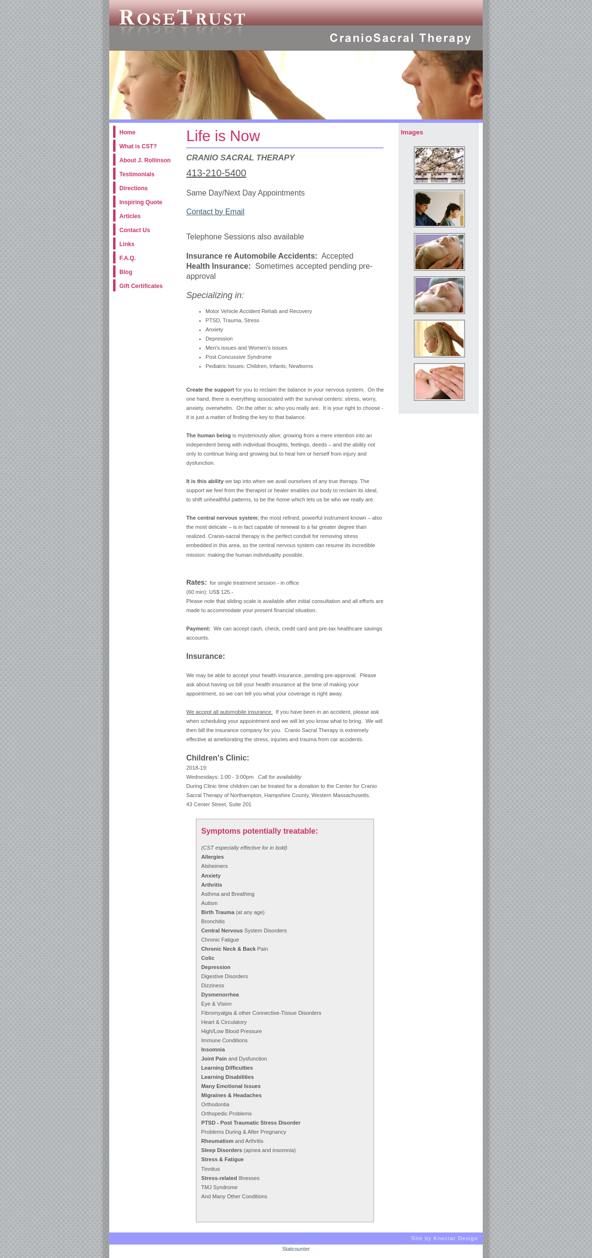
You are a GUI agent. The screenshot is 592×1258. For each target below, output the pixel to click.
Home (127, 132)
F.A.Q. (127, 258)
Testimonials (136, 174)
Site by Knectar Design (445, 1238)
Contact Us (134, 230)
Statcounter (295, 1249)
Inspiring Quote (140, 202)
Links (127, 244)
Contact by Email (215, 212)
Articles (130, 216)
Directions (133, 188)
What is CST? (138, 146)
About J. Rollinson (145, 160)
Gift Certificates (141, 286)
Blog (125, 272)
